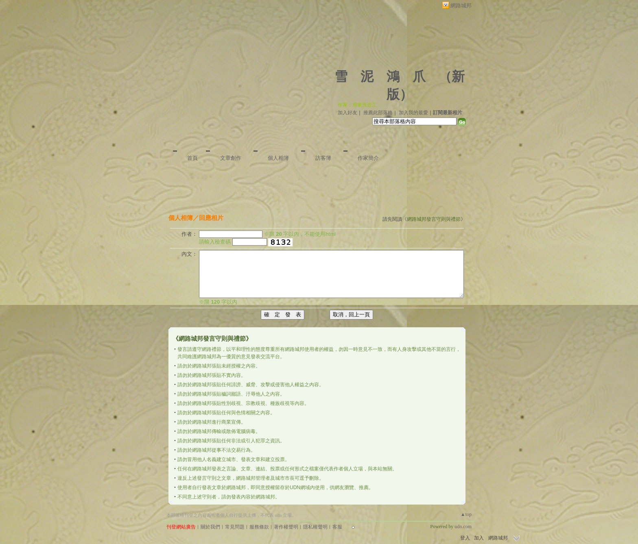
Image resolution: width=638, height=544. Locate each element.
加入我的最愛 (413, 112)
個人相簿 (278, 158)
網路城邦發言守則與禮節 (434, 219)
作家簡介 (368, 158)
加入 (479, 538)
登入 (465, 538)
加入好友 (347, 112)
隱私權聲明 (315, 527)
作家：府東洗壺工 (357, 105)
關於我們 (210, 527)
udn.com (463, 526)
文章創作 (230, 158)
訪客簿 (323, 158)
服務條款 (259, 527)
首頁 (192, 158)
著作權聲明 (286, 527)
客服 (337, 527)
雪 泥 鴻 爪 (380, 76)
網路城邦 (461, 5)
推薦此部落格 (378, 112)
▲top (466, 514)
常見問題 (235, 527)
